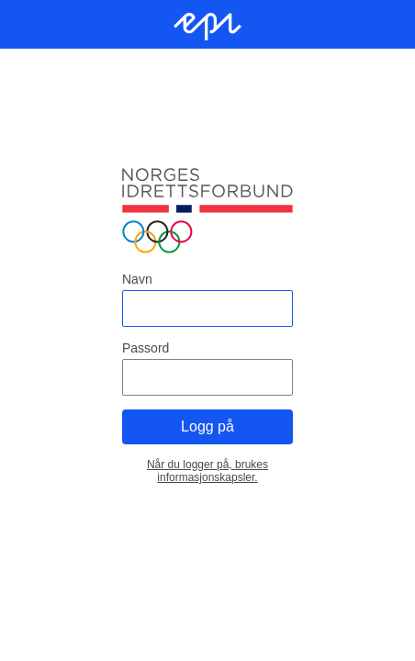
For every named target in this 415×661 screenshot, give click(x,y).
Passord (145, 348)
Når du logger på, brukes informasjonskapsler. (207, 471)
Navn (137, 279)
